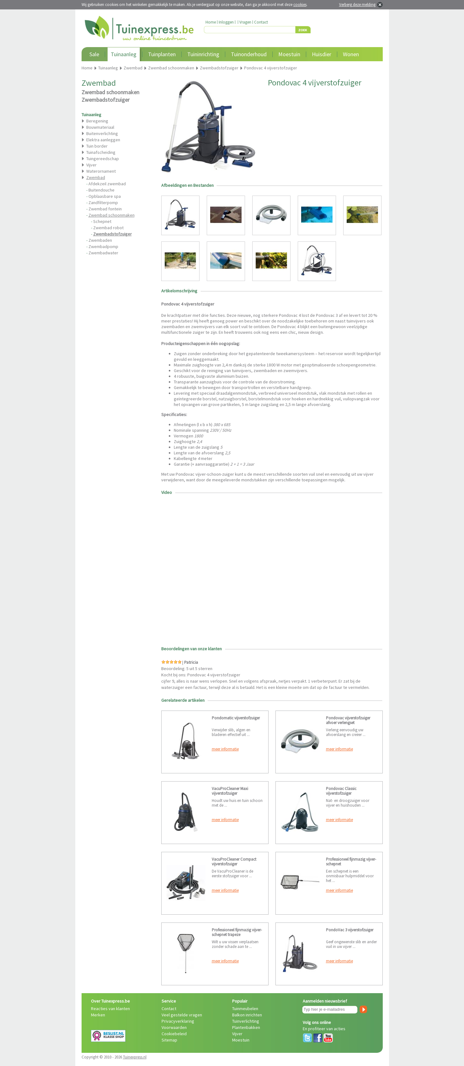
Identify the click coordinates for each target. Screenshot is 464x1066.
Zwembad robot (108, 227)
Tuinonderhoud (249, 54)
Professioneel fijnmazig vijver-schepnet (351, 862)
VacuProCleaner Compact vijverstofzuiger (234, 862)
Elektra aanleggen (103, 140)
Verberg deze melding (357, 4)
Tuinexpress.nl (135, 1057)
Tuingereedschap (102, 158)
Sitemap (169, 1040)
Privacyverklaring (178, 1021)
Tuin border (97, 146)
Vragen (245, 22)
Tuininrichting (203, 54)
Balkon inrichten (247, 1015)
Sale (94, 54)
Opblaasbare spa (104, 196)
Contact (261, 22)
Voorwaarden (174, 1027)
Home (210, 22)
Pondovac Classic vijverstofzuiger (341, 791)
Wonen (351, 54)
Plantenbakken (246, 1027)
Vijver (91, 165)
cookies (300, 4)
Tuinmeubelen (245, 1008)
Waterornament (101, 171)
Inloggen (226, 22)
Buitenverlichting (102, 133)
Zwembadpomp (103, 246)
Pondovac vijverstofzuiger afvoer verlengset (348, 720)
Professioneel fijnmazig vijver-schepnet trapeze (237, 932)
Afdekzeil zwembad (107, 184)
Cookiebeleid (174, 1033)
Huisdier (321, 54)
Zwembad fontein (105, 209)
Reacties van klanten (110, 1008)
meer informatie (225, 749)
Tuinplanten (162, 54)
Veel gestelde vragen (182, 1015)
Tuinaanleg (123, 54)
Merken (98, 1015)
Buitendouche (101, 190)
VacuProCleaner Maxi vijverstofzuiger (230, 791)
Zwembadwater (103, 253)
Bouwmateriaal (100, 127)
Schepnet (102, 221)
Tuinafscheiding (100, 152)
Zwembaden (100, 240)
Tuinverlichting (245, 1021)
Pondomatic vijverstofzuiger (236, 718)
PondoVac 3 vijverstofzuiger (349, 930)
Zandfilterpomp (103, 202)
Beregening (97, 121)
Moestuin (289, 54)
